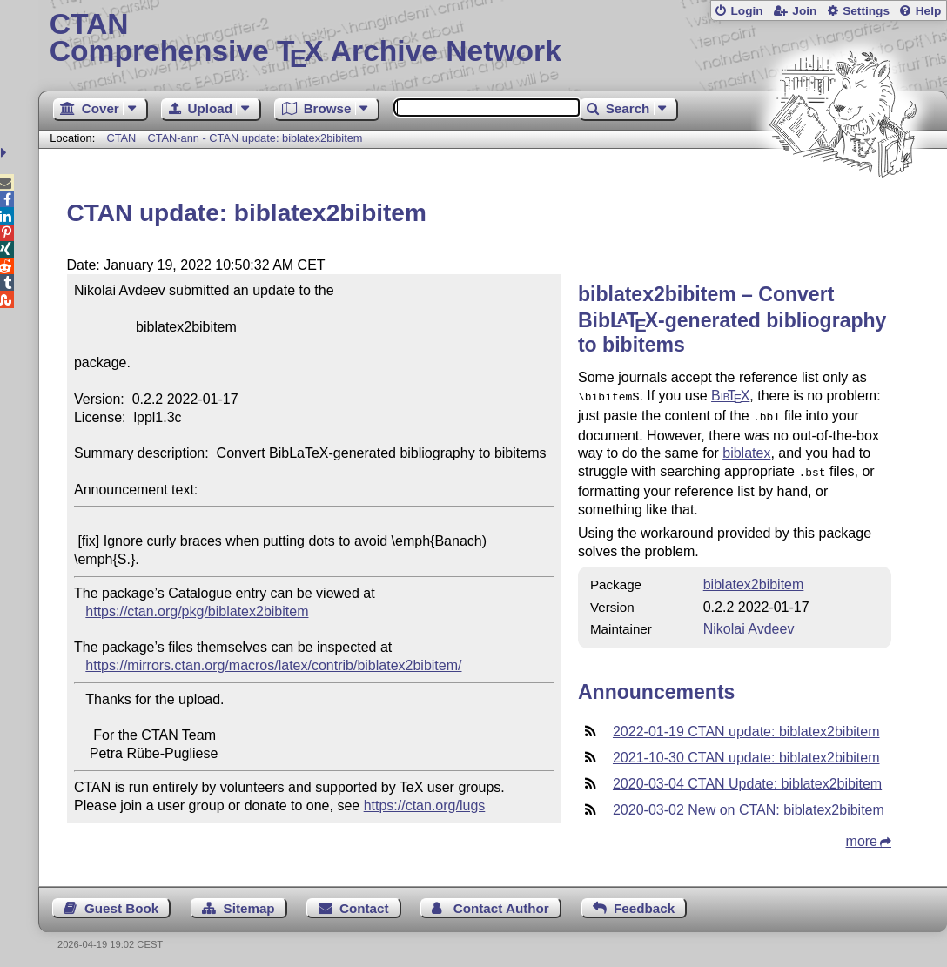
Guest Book (121, 903)
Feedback (644, 903)
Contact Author (501, 903)
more (861, 836)
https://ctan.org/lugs (425, 805)
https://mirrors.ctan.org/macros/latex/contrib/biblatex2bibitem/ (273, 665)
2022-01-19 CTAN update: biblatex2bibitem (746, 726)
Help (929, 10)
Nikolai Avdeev (749, 623)
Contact (364, 903)
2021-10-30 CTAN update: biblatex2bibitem (746, 752)
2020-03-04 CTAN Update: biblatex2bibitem (747, 778)
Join (804, 10)
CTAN (121, 137)
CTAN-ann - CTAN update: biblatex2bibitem (254, 137)
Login (746, 10)
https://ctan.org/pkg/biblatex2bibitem (196, 611)
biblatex (746, 449)
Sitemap (249, 903)
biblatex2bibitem (753, 579)
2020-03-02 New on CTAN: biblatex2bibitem (748, 804)
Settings (866, 10)
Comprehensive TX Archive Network (493, 39)
